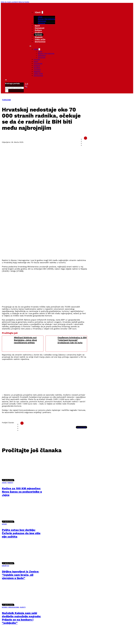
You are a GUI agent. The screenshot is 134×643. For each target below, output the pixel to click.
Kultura (38, 30)
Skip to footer (23, 2)
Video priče (40, 39)
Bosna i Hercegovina (46, 19)
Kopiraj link (81, 427)
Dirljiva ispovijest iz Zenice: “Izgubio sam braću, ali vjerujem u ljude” (20, 575)
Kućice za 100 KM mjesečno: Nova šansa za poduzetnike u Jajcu (22, 492)
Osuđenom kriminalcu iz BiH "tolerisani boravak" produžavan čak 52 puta (72, 340)
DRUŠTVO (5, 566)
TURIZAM (6, 100)
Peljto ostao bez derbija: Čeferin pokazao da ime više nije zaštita (21, 533)
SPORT (4, 524)
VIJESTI (10, 482)
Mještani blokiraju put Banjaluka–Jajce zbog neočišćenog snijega (25, 340)
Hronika (37, 59)
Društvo (38, 32)
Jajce (40, 51)
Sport (37, 25)
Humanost (39, 28)
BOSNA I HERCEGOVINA (10, 607)
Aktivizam (42, 21)
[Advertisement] (65, 242)
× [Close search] (7, 90)
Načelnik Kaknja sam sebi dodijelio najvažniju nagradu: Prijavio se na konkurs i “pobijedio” (21, 618)
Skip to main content (9, 2)
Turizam (38, 35)
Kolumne (41, 23)
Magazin (39, 37)
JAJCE (4, 482)
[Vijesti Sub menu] (42, 12)
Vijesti (38, 12)
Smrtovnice (40, 41)
